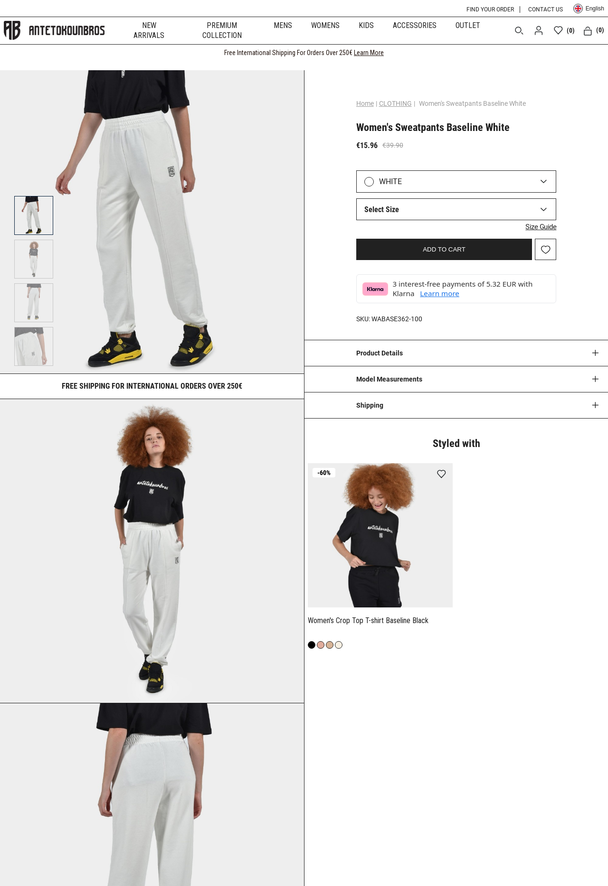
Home (365, 103)
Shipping (369, 405)
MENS (283, 25)
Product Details (379, 353)
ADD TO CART (444, 249)
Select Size (381, 209)
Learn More (369, 52)
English (588, 8)
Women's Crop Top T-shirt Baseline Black (368, 620)
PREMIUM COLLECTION (222, 30)
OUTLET (468, 25)
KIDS (366, 25)
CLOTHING (395, 103)
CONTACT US (545, 9)
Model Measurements (389, 379)
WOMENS (325, 25)
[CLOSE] (592, 52)
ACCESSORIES (415, 25)
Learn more (439, 293)
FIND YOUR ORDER (490, 9)
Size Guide (540, 227)
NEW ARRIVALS (148, 30)
